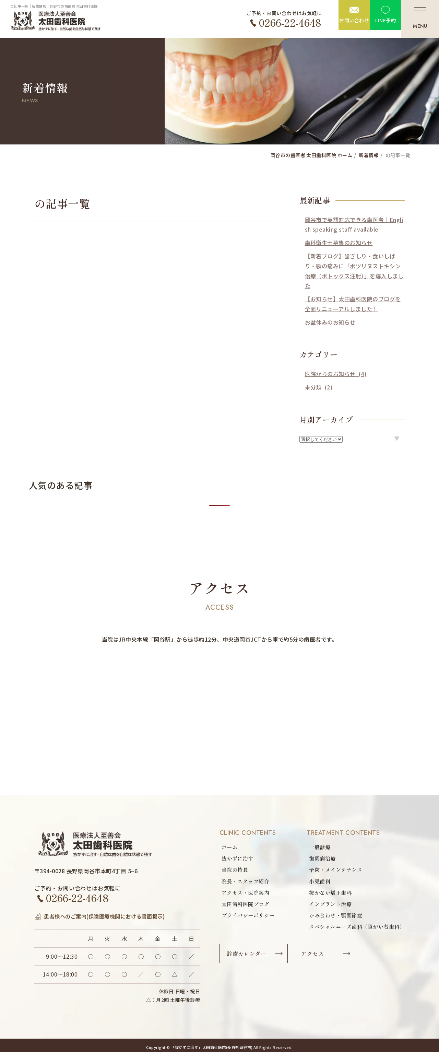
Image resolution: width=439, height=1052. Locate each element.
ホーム (230, 847)
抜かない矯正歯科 (325, 894)
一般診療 (314, 847)
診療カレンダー (248, 956)
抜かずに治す (239, 859)
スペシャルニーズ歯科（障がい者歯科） (354, 929)
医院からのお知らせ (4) (336, 374)
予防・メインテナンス (331, 870)
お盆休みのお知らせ (330, 322)
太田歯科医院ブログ (247, 905)
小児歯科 (314, 882)
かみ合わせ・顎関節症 (331, 917)
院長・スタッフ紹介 (247, 882)
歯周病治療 (317, 859)
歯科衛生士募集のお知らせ (339, 242)
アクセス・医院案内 (247, 894)
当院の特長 (236, 870)
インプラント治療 (325, 905)
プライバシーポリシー (250, 917)
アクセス (315, 956)
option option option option (321, 439)
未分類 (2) (319, 387)
